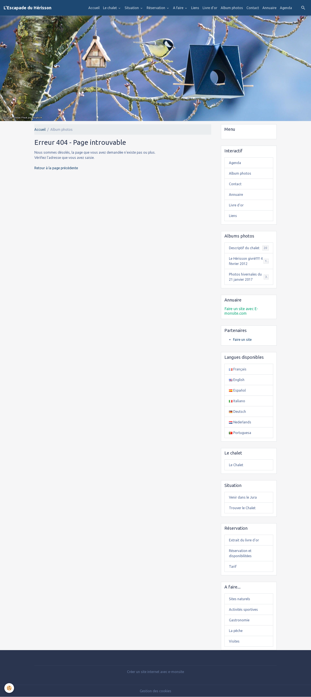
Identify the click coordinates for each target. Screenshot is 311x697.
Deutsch (237, 411)
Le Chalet (236, 465)
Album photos (232, 8)
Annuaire (269, 8)
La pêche (236, 631)
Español (237, 390)
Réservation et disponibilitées (240, 553)
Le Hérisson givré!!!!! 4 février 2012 (249, 261)
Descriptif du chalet (249, 248)
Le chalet (110, 8)
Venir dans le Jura (243, 497)
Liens (195, 8)
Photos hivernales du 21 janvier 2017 (249, 276)
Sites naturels (239, 599)
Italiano (237, 401)
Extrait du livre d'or (244, 540)
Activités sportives (243, 609)
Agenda (286, 8)
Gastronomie (239, 620)
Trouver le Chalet (242, 508)
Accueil (94, 8)
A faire (178, 8)
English (236, 380)
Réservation (156, 8)
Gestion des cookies (155, 691)
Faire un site (242, 339)
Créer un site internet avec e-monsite (155, 672)
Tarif (232, 566)
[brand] (27, 8)
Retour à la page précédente (56, 168)
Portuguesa (240, 433)
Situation (132, 8)
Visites (234, 641)
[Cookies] (9, 688)
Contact (252, 8)
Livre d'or (210, 8)
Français (237, 369)
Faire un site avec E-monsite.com (241, 311)
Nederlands (240, 422)
